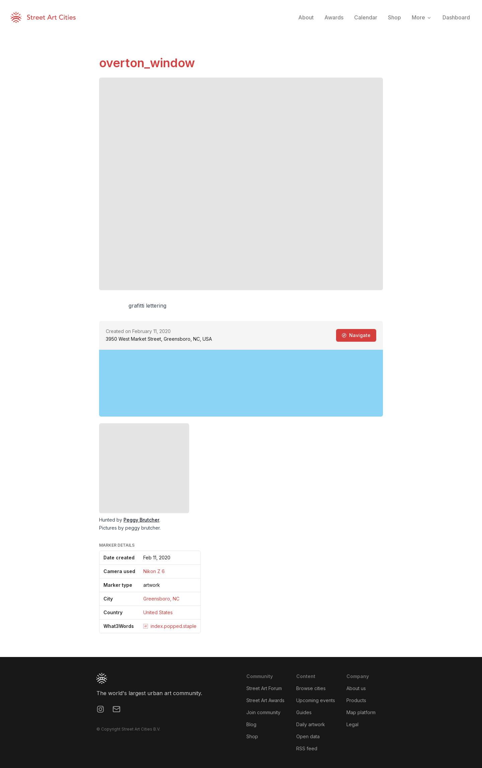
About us (356, 688)
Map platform (361, 712)
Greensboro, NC (161, 598)
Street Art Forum (264, 688)
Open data (308, 736)
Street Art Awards (265, 700)
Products (356, 700)
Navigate (356, 335)
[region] (241, 383)
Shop (252, 736)
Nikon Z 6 (154, 571)
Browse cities (311, 688)
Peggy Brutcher (141, 520)
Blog (251, 724)
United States (158, 612)
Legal (352, 724)
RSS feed (306, 748)
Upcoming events (315, 700)
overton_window (147, 63)
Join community (263, 712)
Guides (304, 712)
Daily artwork (310, 724)
